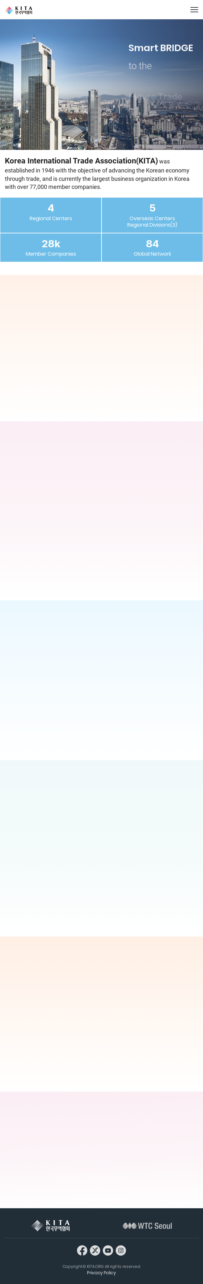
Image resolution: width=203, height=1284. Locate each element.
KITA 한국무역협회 (50, 1225)
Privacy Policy (101, 1272)
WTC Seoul (147, 1225)
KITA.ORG (18, 10)
